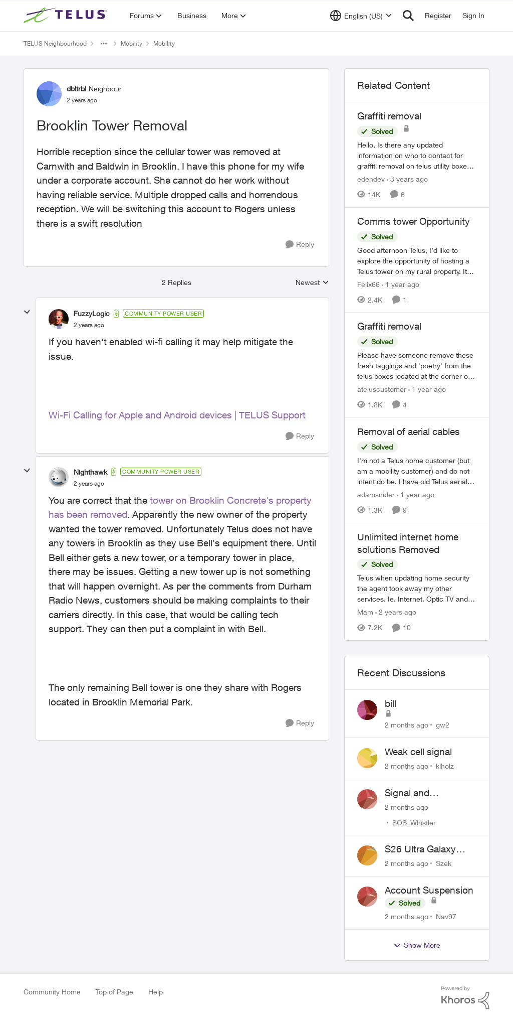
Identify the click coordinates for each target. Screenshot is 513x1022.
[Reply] (300, 244)
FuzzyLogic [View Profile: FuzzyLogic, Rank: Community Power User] (92, 313)
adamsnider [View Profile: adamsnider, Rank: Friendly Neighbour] (376, 494)
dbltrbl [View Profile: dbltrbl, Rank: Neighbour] (76, 88)
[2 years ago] (395, 612)
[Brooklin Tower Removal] (89, 325)
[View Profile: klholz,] (367, 758)
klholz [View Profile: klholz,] (445, 766)
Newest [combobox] (312, 282)
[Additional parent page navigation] (104, 44)
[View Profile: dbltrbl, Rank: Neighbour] (49, 93)
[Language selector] (361, 16)
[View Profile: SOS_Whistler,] (367, 799)
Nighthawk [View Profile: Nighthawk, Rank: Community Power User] (90, 472)
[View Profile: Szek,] (367, 855)
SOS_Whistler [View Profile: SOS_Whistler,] (414, 822)
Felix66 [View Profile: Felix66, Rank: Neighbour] (368, 283)
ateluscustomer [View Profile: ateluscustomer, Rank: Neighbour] (381, 389)
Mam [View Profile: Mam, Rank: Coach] (365, 612)
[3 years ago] (407, 179)
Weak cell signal (418, 751)
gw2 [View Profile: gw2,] (442, 724)
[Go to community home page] (67, 16)
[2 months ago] (406, 724)
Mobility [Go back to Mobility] (131, 43)
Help (155, 991)
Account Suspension (429, 890)
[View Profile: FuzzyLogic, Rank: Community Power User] (59, 319)
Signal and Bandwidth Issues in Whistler (428, 793)
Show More (416, 945)
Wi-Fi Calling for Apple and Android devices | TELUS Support (177, 414)
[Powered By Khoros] (465, 997)
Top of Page (114, 991)
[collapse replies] (27, 312)
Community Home (52, 991)
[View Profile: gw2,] (367, 710)
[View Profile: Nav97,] (367, 897)
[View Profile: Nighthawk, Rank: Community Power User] (59, 477)
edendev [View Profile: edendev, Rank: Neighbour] (371, 179)
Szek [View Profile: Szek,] (443, 863)
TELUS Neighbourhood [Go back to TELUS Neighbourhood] (55, 43)
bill (390, 703)
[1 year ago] (400, 283)
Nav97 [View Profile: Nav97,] (446, 916)
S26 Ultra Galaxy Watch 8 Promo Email (430, 849)
